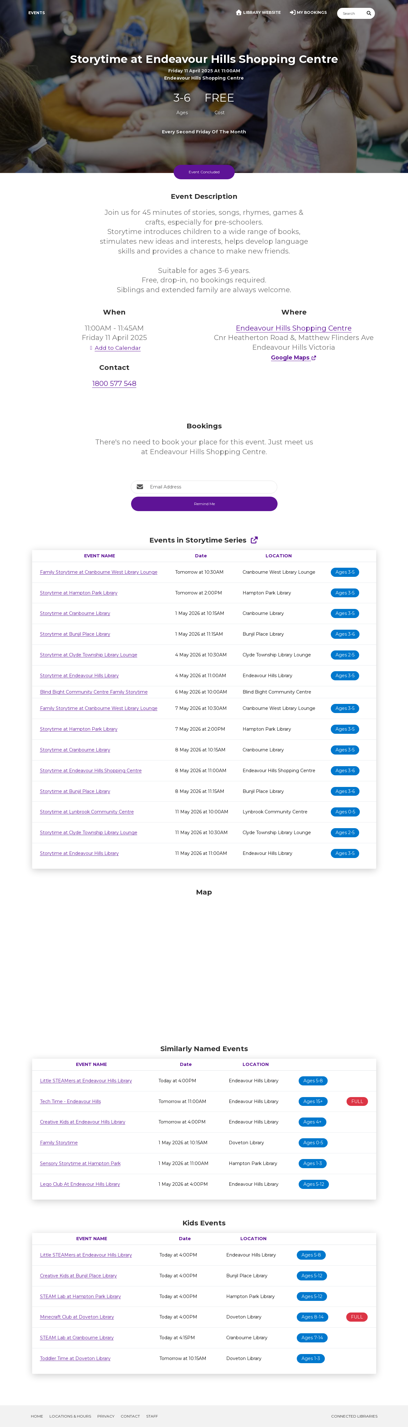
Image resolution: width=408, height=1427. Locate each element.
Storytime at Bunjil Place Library (75, 634)
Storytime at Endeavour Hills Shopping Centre (91, 770)
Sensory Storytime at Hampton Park (80, 1163)
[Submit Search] (369, 13)
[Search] (350, 13)
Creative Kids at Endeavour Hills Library (82, 1122)
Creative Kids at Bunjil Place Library (78, 1276)
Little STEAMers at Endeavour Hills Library (86, 1081)
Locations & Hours (70, 1416)
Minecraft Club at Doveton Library (77, 1317)
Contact (130, 1416)
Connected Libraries (354, 1416)
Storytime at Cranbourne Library (75, 613)
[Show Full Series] (254, 540)
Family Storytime (59, 1143)
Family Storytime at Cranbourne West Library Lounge (99, 572)
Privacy (105, 1416)
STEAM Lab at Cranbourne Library (77, 1338)
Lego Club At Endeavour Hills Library (80, 1184)
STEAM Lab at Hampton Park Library (80, 1296)
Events (36, 12)
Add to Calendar (114, 347)
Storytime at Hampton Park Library (79, 593)
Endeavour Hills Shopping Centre (294, 328)
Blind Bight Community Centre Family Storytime (94, 692)
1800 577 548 (114, 383)
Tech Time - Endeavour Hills (70, 1101)
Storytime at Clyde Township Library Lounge (88, 655)
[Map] (204, 965)
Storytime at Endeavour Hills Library (79, 675)
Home (37, 1416)
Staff (152, 1416)
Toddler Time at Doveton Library (75, 1358)
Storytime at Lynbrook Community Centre (87, 812)
